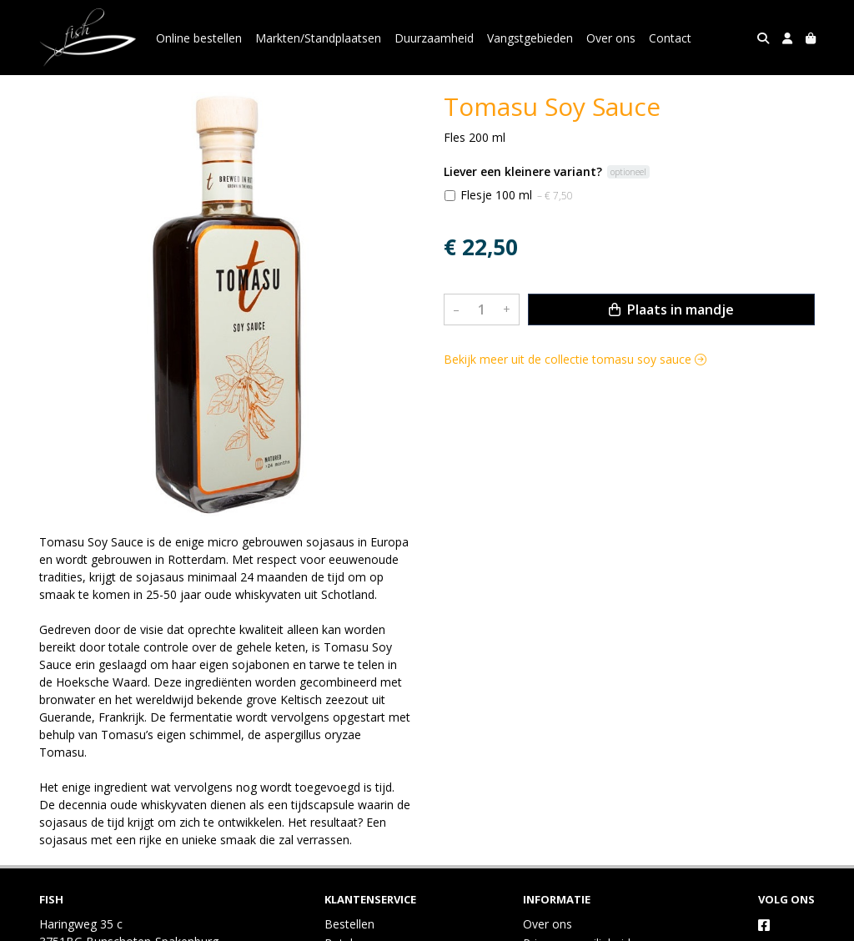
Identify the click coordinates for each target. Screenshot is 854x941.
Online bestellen (199, 38)
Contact (670, 38)
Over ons (610, 38)
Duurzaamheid (434, 38)
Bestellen (349, 924)
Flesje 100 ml (516, 195)
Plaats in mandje (671, 309)
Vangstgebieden (530, 38)
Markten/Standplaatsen (318, 38)
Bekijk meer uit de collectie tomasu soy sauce (575, 359)
